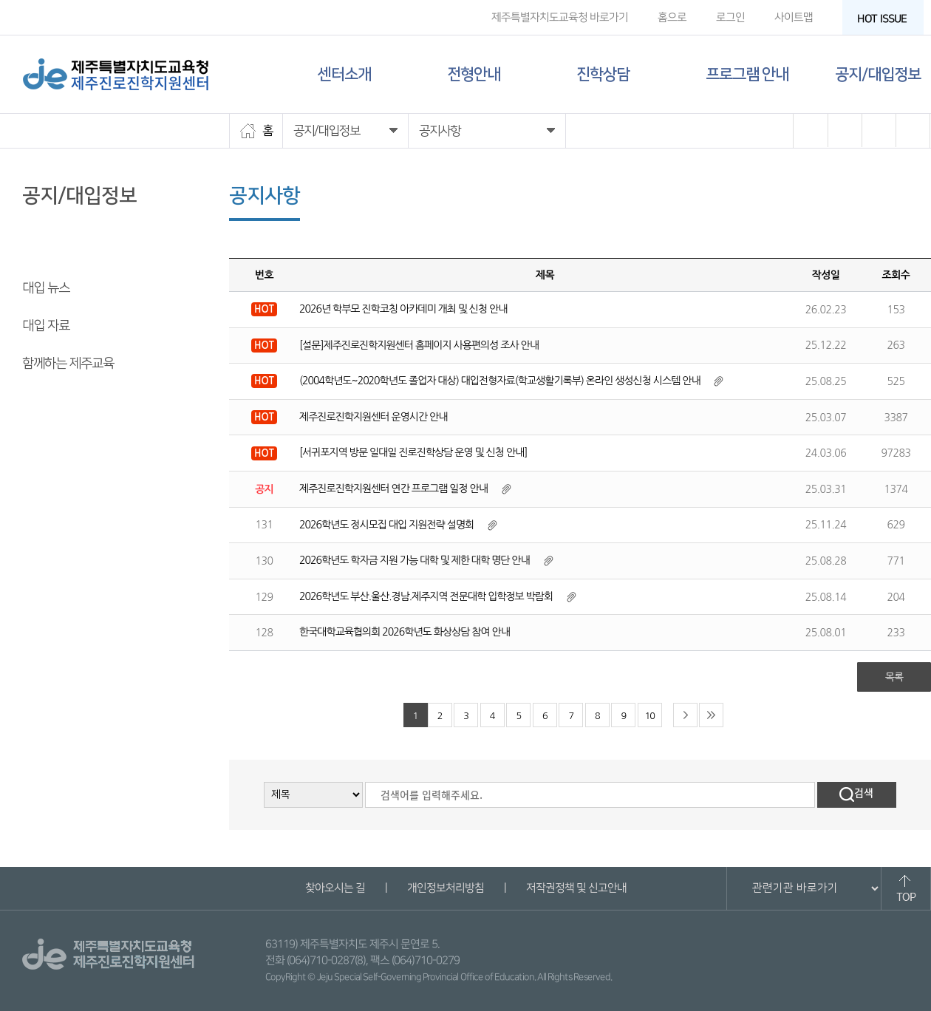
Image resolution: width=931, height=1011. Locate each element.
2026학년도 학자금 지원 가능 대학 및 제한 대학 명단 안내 (414, 560)
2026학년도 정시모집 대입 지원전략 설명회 (386, 525)
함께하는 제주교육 (68, 363)
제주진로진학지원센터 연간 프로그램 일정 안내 (393, 488)
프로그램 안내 (747, 74)
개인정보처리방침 (444, 887)
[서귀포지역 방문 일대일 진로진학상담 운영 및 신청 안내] (413, 452)
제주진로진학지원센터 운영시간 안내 (373, 417)
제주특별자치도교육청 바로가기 (559, 17)
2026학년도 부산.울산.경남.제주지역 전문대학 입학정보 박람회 (426, 596)
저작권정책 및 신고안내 (575, 887)
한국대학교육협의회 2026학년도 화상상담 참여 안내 (404, 632)
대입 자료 (45, 326)
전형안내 (473, 74)
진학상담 (603, 74)
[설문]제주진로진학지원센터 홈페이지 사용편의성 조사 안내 (419, 345)
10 (650, 716)
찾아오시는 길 (334, 887)
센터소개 (344, 74)
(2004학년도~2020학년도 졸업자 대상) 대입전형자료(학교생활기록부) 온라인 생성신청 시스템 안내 (499, 380)
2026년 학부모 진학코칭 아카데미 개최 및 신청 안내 (403, 309)
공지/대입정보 (878, 74)
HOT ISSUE (886, 19)
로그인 (730, 17)
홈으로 (672, 17)
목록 (894, 677)
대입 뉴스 (45, 288)
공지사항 (44, 250)
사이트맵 (793, 17)
